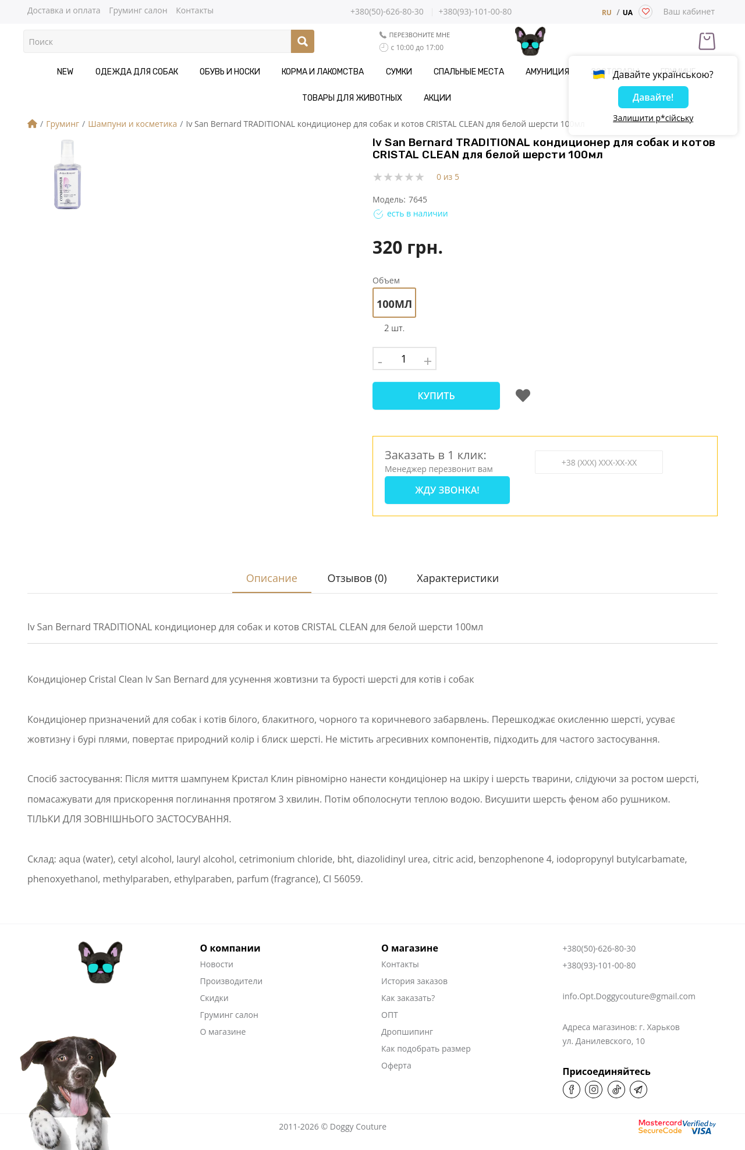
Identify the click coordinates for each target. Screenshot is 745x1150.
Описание (266, 566)
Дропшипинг (407, 1019)
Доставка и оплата (64, 10)
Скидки (214, 986)
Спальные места (400, 72)
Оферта (396, 1053)
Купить (436, 395)
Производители (231, 969)
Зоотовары (531, 72)
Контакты (195, 10)
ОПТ (389, 1003)
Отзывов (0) (355, 566)
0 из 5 (448, 176)
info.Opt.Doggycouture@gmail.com (629, 984)
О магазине (223, 1019)
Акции (372, 98)
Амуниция (471, 72)
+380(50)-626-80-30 (387, 12)
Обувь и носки (184, 72)
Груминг (62, 123)
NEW (35, 72)
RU (607, 12)
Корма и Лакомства (270, 72)
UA (628, 12)
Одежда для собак (99, 72)
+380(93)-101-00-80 (475, 12)
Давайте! (653, 98)
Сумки (338, 72)
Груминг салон (138, 10)
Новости (216, 952)
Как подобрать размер (426, 1036)
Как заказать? (408, 986)
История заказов (414, 969)
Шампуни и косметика (132, 123)
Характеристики (459, 566)
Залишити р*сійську (653, 119)
